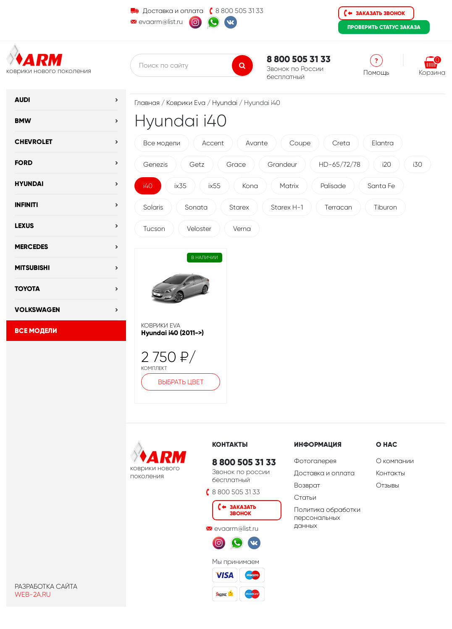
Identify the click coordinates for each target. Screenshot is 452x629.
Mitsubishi (32, 268)
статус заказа (383, 27)
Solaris (153, 207)
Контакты (390, 473)
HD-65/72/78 (339, 164)
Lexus (24, 226)
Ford (23, 163)
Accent (213, 143)
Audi (22, 100)
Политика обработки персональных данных (327, 517)
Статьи (305, 497)
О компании (395, 461)
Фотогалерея (315, 461)
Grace (236, 164)
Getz (197, 164)
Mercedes (31, 247)
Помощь (376, 72)
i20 (386, 164)
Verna (242, 229)
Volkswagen (37, 310)
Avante (257, 143)
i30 (417, 164)
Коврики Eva (185, 103)
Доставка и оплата (173, 11)
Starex (239, 207)
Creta (341, 143)
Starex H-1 (287, 207)
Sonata (196, 207)
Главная (147, 103)
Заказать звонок (380, 13)
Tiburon (385, 207)
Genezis (155, 164)
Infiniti (26, 205)
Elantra (383, 143)
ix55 (214, 186)
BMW (23, 121)
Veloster (199, 229)
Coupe (299, 143)
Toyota (27, 289)
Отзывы (387, 485)
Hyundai (29, 184)
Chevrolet (34, 142)
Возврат (307, 485)
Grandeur (282, 164)
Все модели (36, 331)
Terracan (338, 207)
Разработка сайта (46, 586)
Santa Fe (381, 186)
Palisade (333, 186)
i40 (147, 186)
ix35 (180, 186)
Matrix (289, 186)
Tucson (154, 229)
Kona (250, 186)
